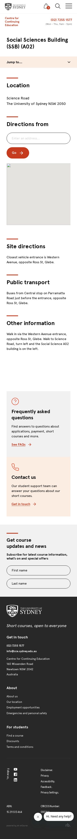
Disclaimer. (47, 770)
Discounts (13, 741)
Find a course (15, 735)
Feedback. (46, 787)
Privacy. (45, 775)
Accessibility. (48, 781)
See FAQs (21, 444)
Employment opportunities (23, 707)
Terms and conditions (20, 747)
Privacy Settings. (50, 792)
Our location (14, 702)
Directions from (27, 124)
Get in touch (23, 504)
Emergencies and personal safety (27, 713)
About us (12, 696)
